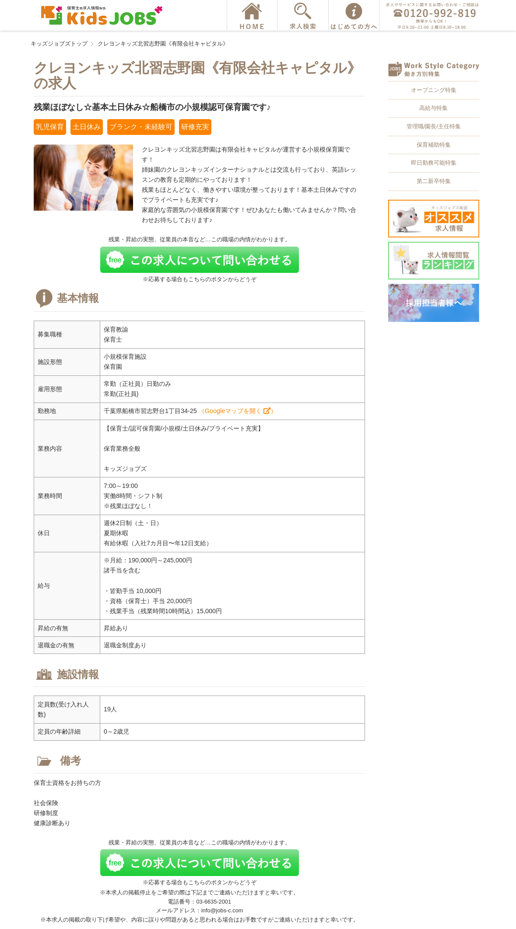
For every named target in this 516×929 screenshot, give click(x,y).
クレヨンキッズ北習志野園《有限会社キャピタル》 (163, 43)
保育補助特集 (434, 144)
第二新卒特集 (434, 181)
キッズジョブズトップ (59, 43)
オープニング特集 (433, 90)
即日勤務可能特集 (433, 162)
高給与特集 (433, 108)
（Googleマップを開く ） (238, 410)
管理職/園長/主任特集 (434, 126)
